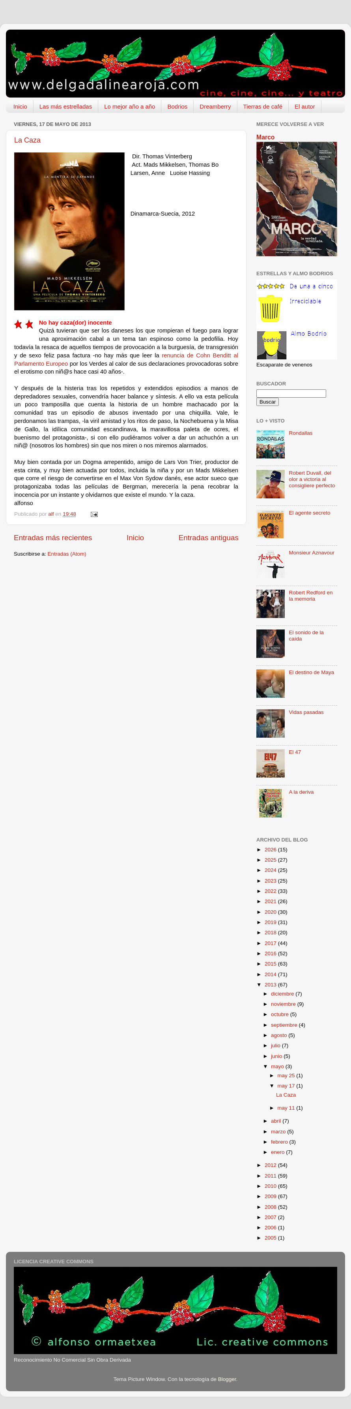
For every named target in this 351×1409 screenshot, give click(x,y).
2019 (271, 922)
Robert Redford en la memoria (310, 596)
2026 (271, 850)
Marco (265, 137)
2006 (271, 1228)
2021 (271, 901)
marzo (279, 1132)
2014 (271, 974)
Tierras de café (263, 106)
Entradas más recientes (53, 538)
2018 (271, 933)
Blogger (227, 1379)
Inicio (20, 106)
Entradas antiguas (209, 538)
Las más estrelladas (65, 106)
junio (277, 1056)
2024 (271, 870)
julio (276, 1045)
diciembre (283, 994)
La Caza (27, 140)
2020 (271, 912)
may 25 (286, 1075)
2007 (271, 1217)
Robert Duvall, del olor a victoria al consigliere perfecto (312, 479)
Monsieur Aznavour (311, 553)
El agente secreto (309, 513)
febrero (280, 1142)
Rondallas (300, 433)
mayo (278, 1066)
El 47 (295, 752)
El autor (305, 106)
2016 (271, 953)
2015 (271, 964)
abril (276, 1121)
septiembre (285, 1025)
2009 (271, 1196)
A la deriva (301, 792)
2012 (271, 1165)
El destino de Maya (311, 672)
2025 (271, 860)
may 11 (286, 1108)
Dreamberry (215, 106)
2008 (271, 1207)
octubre (280, 1014)
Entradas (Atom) (67, 554)
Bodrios (177, 106)
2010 (271, 1186)
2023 (271, 881)
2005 (271, 1238)
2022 (271, 891)
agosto (279, 1035)
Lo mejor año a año (129, 106)
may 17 (286, 1086)
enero (278, 1152)
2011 (271, 1176)
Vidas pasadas (306, 712)
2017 (271, 943)
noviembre (284, 1004)
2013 (271, 985)
